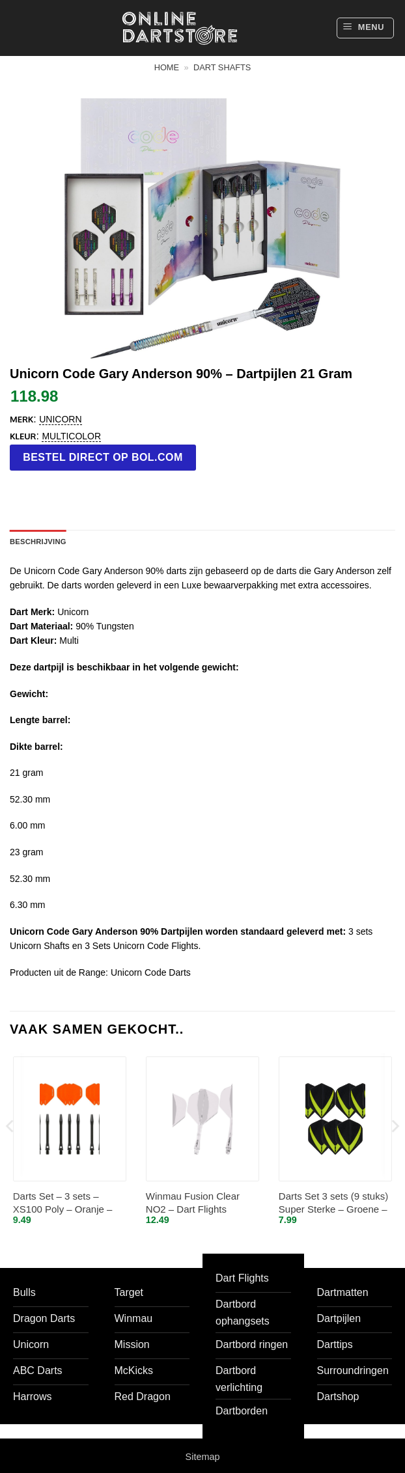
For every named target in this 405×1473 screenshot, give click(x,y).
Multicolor (71, 436)
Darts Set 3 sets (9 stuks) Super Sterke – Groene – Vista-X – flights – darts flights (333, 1203)
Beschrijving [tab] (38, 541)
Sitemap (203, 1457)
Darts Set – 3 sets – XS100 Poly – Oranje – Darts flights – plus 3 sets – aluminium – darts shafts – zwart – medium (67, 1203)
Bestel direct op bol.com (103, 457)
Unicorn (60, 419)
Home (166, 67)
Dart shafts (222, 67)
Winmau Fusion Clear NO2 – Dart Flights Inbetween (193, 1203)
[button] (365, 28)
